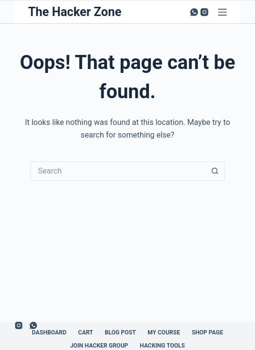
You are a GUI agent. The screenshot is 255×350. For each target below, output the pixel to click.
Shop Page (207, 332)
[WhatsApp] (194, 12)
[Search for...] (117, 171)
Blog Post (120, 332)
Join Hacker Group (99, 345)
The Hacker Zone (75, 12)
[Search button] (215, 171)
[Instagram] (204, 12)
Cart (85, 332)
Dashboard (49, 332)
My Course (163, 332)
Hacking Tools (162, 345)
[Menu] (222, 12)
